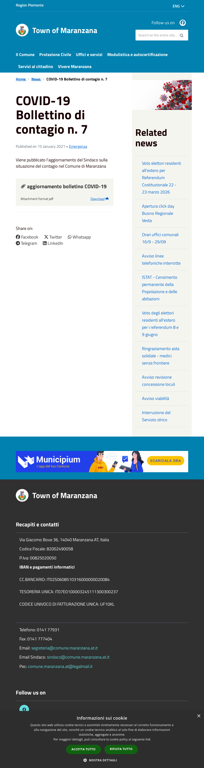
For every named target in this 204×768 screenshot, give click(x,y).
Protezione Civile (55, 54)
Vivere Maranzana (74, 66)
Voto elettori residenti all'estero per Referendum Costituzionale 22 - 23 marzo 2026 (161, 177)
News (36, 79)
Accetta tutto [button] (84, 749)
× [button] (198, 716)
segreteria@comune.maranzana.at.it (64, 648)
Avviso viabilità (155, 398)
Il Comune (25, 54)
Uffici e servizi (89, 54)
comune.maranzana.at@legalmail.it (60, 666)
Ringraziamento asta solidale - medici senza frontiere (160, 355)
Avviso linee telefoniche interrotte (161, 259)
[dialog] (102, 739)
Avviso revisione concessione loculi (158, 380)
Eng (179, 6)
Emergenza (78, 146)
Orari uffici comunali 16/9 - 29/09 (160, 238)
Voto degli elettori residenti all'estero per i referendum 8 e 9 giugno (160, 324)
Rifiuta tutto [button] (121, 749)
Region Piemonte (30, 5)
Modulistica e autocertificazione (137, 54)
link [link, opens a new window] (148, 739)
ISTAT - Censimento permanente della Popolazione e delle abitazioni (159, 288)
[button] (102, 760)
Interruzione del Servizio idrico (156, 416)
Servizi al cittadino (35, 66)
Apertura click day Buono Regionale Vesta (158, 213)
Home (21, 79)
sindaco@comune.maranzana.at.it (78, 657)
